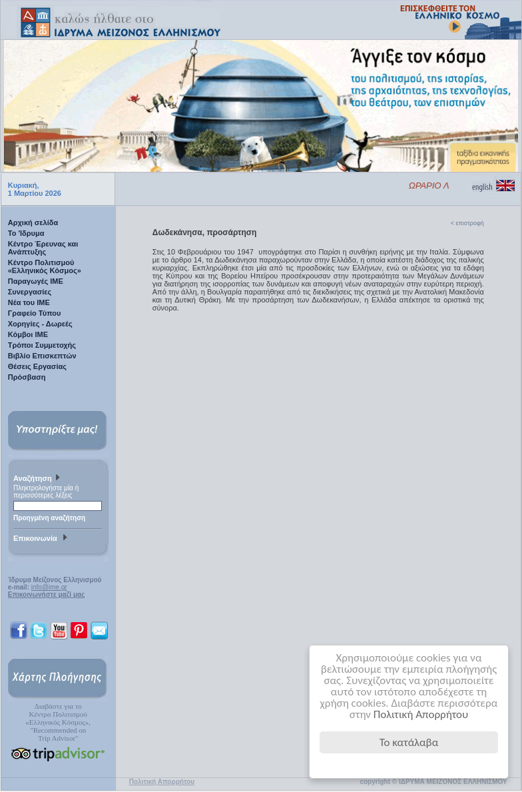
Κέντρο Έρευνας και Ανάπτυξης (43, 248)
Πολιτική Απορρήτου (421, 714)
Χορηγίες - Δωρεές (40, 324)
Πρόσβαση (27, 377)
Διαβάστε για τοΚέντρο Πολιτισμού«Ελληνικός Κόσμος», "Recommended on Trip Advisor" (58, 722)
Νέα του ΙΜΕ (29, 302)
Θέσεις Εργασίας (37, 366)
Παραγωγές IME (35, 281)
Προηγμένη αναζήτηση (49, 518)
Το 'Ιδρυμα (26, 233)
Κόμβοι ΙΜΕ (28, 334)
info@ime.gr (49, 587)
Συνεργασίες (30, 292)
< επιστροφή (467, 223)
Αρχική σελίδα (33, 222)
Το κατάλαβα (409, 742)
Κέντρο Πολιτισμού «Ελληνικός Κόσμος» (44, 266)
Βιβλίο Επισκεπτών (42, 356)
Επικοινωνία (42, 539)
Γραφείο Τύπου (34, 313)
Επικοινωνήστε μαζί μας (46, 594)
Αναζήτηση (38, 479)
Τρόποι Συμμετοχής (42, 345)
